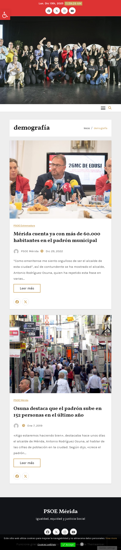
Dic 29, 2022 (54, 251)
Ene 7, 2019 (34, 425)
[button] (5, 15)
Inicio (87, 128)
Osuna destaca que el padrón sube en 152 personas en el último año (57, 412)
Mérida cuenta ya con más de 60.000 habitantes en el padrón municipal (56, 237)
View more (111, 538)
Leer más (27, 288)
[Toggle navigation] (103, 108)
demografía (100, 128)
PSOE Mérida (26, 251)
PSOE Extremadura (24, 225)
